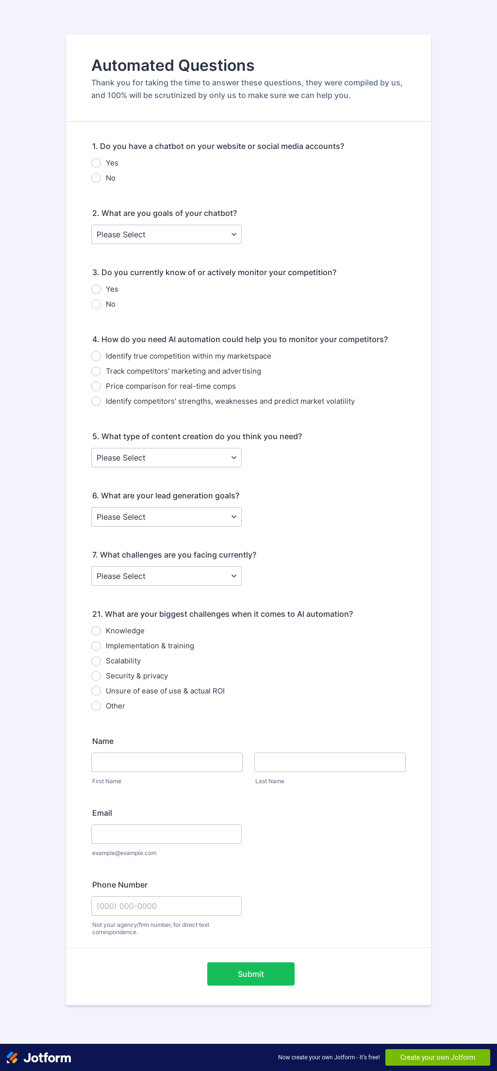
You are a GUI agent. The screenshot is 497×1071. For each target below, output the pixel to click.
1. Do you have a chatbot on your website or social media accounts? (218, 146)
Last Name (269, 781)
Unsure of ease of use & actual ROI (165, 690)
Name (103, 741)
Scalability (123, 660)
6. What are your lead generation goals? (165, 495)
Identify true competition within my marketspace (188, 356)
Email (102, 813)
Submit (251, 974)
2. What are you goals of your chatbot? (164, 213)
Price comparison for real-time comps (171, 386)
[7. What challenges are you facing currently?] (166, 576)
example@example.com (124, 853)
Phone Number (120, 885)
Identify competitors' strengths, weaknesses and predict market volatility (230, 401)
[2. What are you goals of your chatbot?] (166, 234)
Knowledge (125, 630)
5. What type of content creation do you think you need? (197, 436)
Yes (112, 162)
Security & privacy (137, 675)
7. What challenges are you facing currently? (174, 555)
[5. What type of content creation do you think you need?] (166, 457)
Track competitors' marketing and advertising (183, 371)
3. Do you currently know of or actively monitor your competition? (214, 272)
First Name (106, 781)
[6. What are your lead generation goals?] (166, 517)
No (111, 177)
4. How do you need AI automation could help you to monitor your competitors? (240, 339)
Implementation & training (150, 645)
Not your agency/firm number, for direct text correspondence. (150, 928)
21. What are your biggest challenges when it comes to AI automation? (222, 614)
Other (115, 705)
